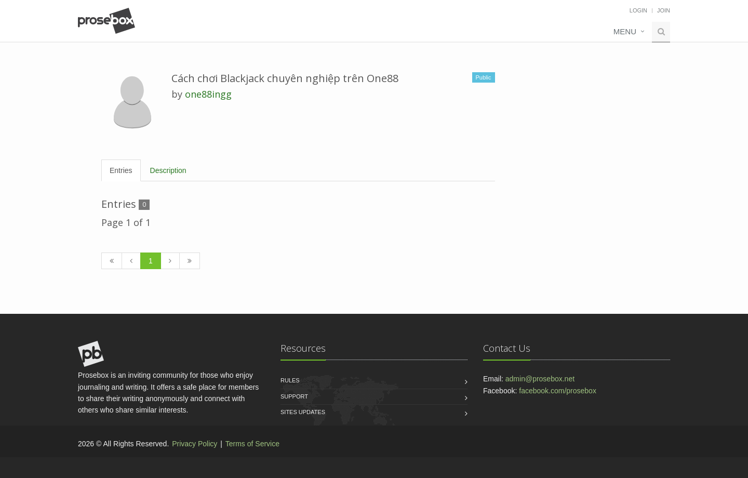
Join (663, 10)
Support (294, 396)
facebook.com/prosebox (557, 391)
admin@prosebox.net (540, 379)
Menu (624, 31)
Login (638, 10)
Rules (290, 380)
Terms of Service (252, 444)
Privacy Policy (194, 444)
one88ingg (208, 94)
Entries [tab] (121, 170)
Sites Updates (302, 412)
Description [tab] (168, 170)
